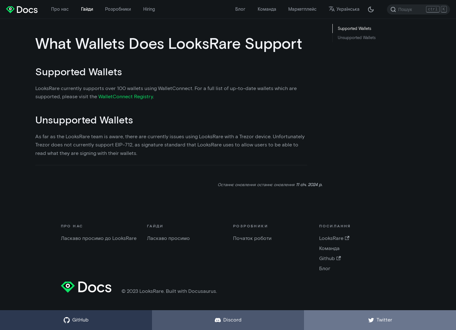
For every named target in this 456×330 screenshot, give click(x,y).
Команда (267, 9)
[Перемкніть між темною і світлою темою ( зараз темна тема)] (371, 9)
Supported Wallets (354, 28)
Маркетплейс (302, 9)
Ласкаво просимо (168, 238)
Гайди (87, 9)
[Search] (418, 9)
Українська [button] (344, 9)
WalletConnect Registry (125, 97)
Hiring (149, 9)
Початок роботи (252, 238)
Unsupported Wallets (357, 37)
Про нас (60, 9)
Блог (240, 9)
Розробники (118, 9)
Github (330, 258)
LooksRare (334, 238)
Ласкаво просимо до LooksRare (99, 238)
